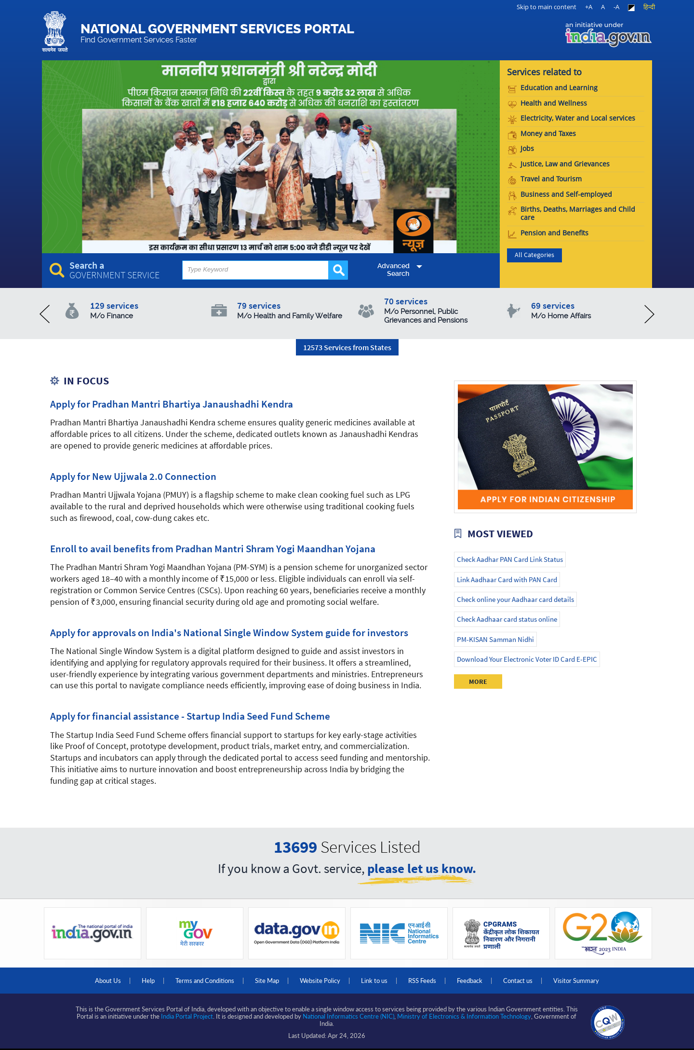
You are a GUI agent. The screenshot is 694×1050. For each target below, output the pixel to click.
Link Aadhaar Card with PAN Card (507, 579)
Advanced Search (393, 269)
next (649, 314)
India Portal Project (187, 1016)
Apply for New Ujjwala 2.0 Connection (133, 476)
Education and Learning (553, 88)
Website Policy (320, 980)
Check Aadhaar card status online (507, 619)
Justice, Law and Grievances (559, 164)
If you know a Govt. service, (347, 869)
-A (616, 6)
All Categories (534, 255)
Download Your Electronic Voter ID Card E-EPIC (527, 659)
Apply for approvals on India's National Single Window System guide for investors (229, 633)
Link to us (374, 980)
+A (588, 6)
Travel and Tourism (545, 179)
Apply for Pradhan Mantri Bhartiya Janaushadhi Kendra (171, 404)
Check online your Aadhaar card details (515, 599)
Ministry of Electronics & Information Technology (464, 1016)
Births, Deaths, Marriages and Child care (571, 213)
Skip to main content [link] (546, 6)
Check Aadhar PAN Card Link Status (510, 559)
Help (148, 980)
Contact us (518, 980)
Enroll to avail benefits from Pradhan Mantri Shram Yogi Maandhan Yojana (212, 549)
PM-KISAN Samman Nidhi (495, 639)
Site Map (267, 980)
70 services (439, 310)
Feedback (469, 980)
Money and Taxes (542, 134)
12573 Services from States (347, 347)
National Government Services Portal (217, 32)
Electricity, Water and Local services (571, 118)
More (478, 681)
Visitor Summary (576, 980)
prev (45, 314)
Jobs (521, 149)
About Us (108, 980)
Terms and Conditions (204, 980)
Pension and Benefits (548, 233)
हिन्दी (649, 6)
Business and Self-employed (560, 195)
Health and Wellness (547, 103)
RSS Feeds (422, 980)
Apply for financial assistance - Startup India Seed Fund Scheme (190, 716)
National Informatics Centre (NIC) (348, 1016)
